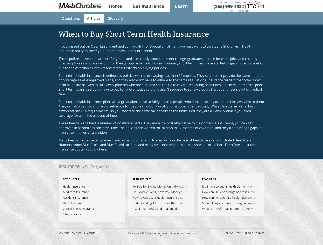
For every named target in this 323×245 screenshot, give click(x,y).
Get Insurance (148, 6)
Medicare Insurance (76, 192)
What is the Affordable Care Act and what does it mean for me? (244, 209)
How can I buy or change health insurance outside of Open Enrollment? (249, 192)
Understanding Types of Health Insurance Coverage (166, 203)
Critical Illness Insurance (79, 209)
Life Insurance (72, 214)
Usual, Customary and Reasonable (155, 209)
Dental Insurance (74, 203)
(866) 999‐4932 (228, 6)
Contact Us (78, 233)
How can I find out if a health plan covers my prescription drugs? (245, 198)
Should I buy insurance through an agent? (229, 203)
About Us (64, 233)
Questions (71, 18)
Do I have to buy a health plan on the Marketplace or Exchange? (245, 186)
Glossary (115, 18)
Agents (91, 233)
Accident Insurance (75, 198)
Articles (94, 18)
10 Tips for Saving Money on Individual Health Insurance (169, 186)
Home (115, 6)
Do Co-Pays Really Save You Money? (157, 192)
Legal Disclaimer (254, 233)
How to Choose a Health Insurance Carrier (160, 198)
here (102, 149)
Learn (181, 6)
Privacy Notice (234, 233)
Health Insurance (74, 186)
